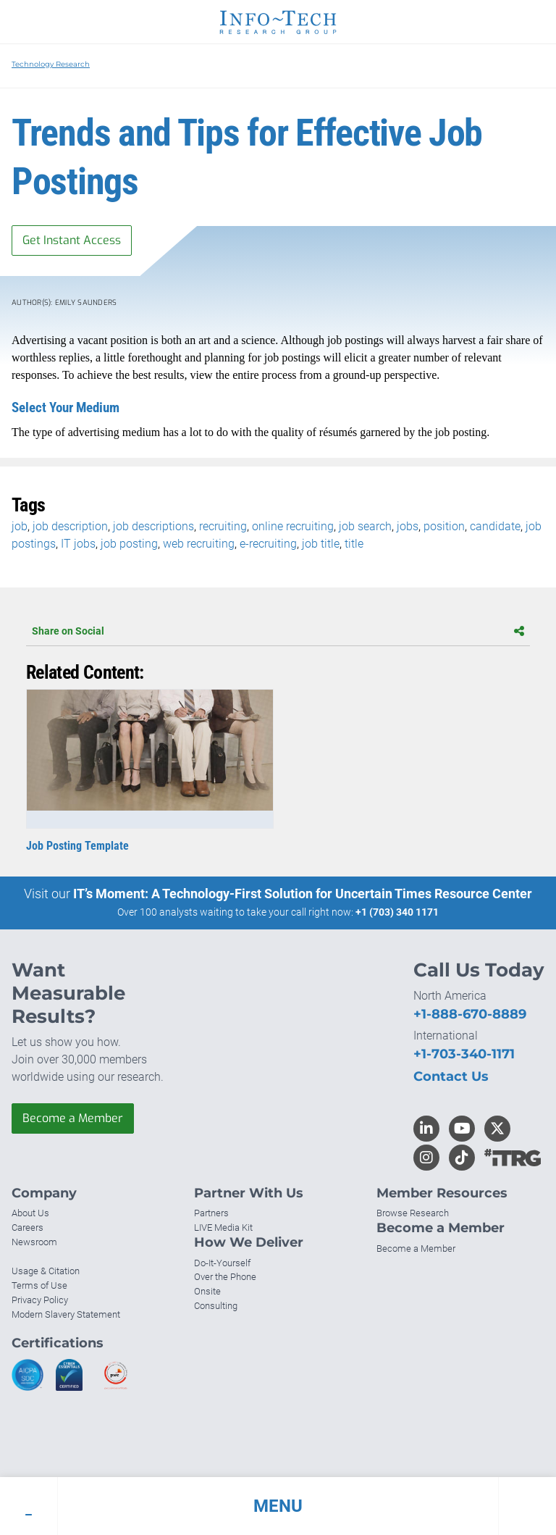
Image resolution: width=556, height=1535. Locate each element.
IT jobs (78, 544)
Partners (211, 1213)
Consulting (215, 1305)
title (354, 544)
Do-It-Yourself (222, 1263)
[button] (278, 1506)
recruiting (223, 526)
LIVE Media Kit (223, 1227)
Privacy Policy (40, 1299)
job (20, 526)
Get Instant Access (71, 240)
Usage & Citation (46, 1271)
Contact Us (451, 1076)
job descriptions (153, 526)
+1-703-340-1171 (464, 1054)
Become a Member (72, 1118)
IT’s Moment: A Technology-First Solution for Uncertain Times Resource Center (302, 893)
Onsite (207, 1291)
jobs (407, 526)
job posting (129, 544)
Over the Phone (225, 1276)
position (444, 526)
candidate (495, 526)
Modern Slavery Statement (66, 1314)
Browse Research (412, 1213)
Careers (27, 1227)
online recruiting (293, 526)
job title (321, 544)
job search (365, 526)
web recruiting (199, 544)
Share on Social (278, 631)
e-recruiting (268, 544)
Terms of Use (39, 1285)
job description (70, 526)
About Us (30, 1213)
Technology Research (51, 64)
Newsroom (34, 1242)
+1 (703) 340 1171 (397, 912)
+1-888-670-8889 (469, 1014)
